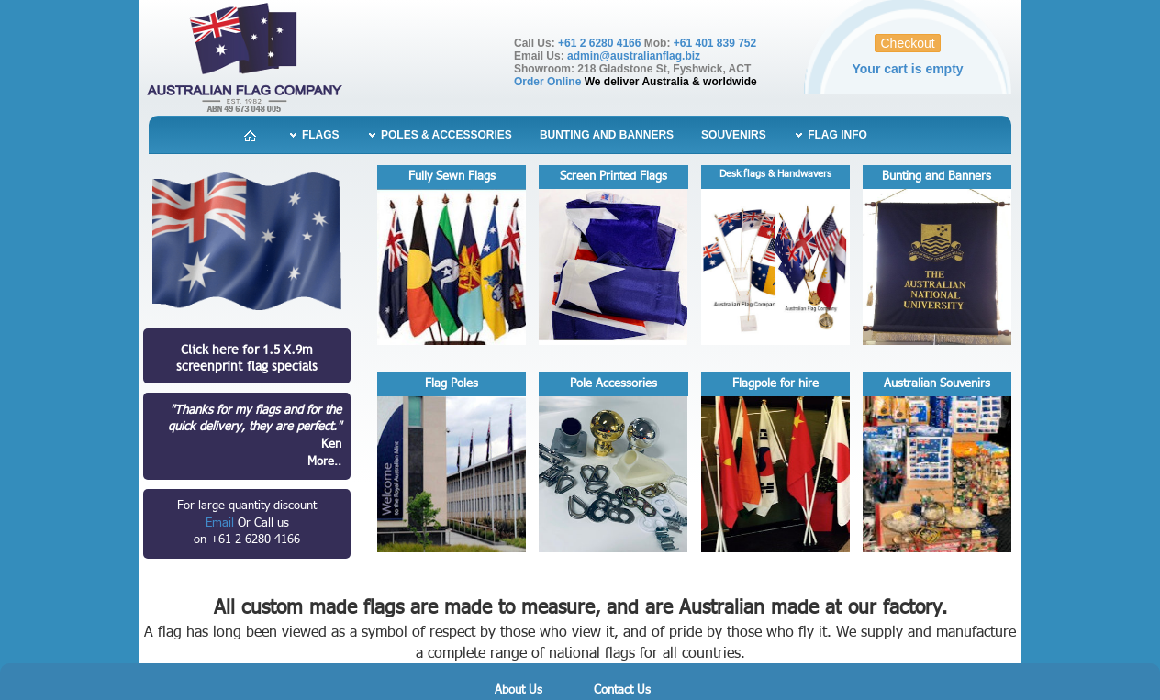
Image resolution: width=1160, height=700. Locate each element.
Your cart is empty (908, 68)
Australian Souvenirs (937, 383)
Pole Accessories (613, 383)
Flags (319, 134)
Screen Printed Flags (613, 176)
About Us (518, 690)
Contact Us (622, 690)
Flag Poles (451, 383)
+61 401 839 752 (715, 43)
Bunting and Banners (607, 134)
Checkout (907, 43)
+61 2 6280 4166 (599, 43)
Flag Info (836, 134)
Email (222, 523)
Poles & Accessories (445, 134)
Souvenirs (733, 134)
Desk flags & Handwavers (775, 174)
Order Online (547, 81)
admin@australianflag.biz (633, 56)
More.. (324, 461)
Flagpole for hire (775, 383)
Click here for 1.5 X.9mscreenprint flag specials (247, 357)
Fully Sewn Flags (452, 176)
